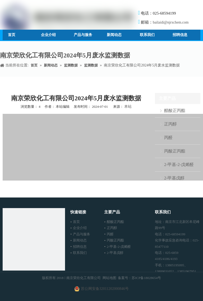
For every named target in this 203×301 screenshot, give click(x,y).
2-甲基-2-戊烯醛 (179, 164)
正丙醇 (170, 124)
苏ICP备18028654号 (146, 278)
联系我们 (80, 253)
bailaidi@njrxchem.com (170, 22)
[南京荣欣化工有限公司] (34, 239)
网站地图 (109, 278)
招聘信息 (80, 247)
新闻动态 (80, 240)
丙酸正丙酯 (174, 151)
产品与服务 (81, 234)
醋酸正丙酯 (174, 110)
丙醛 (168, 137)
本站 (128, 107)
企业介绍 (80, 228)
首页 (76, 222)
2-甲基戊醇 (174, 178)
